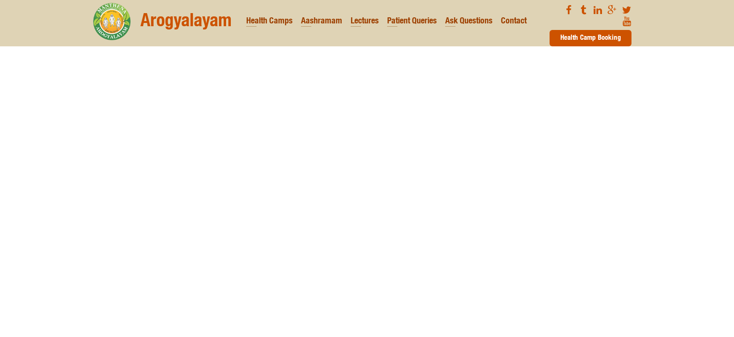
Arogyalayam (162, 21)
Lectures (365, 21)
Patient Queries (412, 21)
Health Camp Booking (590, 38)
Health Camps (269, 21)
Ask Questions (468, 21)
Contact (514, 21)
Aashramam (321, 21)
